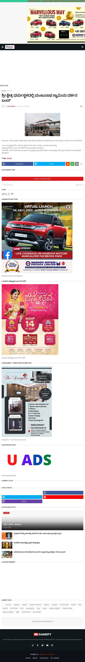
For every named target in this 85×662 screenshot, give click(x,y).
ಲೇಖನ (44, 608)
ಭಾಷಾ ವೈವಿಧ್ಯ (30, 608)
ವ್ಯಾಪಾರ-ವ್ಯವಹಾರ (8, 612)
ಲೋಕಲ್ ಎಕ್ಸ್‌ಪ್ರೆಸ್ (54, 608)
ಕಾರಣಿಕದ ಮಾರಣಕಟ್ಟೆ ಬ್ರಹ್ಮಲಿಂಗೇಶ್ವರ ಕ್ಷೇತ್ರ (27, 543)
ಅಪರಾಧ (24, 605)
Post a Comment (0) (42, 179)
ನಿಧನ (21, 608)
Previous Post (7, 185)
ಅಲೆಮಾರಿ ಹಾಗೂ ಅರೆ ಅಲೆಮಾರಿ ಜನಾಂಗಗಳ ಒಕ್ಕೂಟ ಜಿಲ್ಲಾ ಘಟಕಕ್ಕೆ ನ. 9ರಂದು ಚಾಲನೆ (39, 552)
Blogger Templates (47, 654)
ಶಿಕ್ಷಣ (17, 612)
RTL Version (55, 658)
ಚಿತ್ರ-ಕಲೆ (5, 608)
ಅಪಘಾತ (16, 605)
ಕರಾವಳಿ (9, 91)
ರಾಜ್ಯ (38, 608)
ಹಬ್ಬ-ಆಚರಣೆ (37, 612)
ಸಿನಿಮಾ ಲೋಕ (26, 612)
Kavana (8, 605)
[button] (2, 47)
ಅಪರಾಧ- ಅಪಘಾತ (35, 605)
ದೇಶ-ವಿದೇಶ (13, 608)
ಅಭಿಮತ (46, 605)
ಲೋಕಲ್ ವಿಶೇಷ (67, 608)
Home (4, 91)
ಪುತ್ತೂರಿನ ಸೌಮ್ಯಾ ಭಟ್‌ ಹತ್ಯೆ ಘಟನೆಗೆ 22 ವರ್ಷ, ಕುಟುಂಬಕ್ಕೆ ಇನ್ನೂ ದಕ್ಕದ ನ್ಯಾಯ (38, 533)
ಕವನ (79, 605)
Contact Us (44, 658)
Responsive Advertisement (42, 621)
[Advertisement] (42, 69)
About (35, 658)
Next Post (79, 185)
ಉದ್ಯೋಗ (54, 605)
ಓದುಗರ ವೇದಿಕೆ (64, 605)
